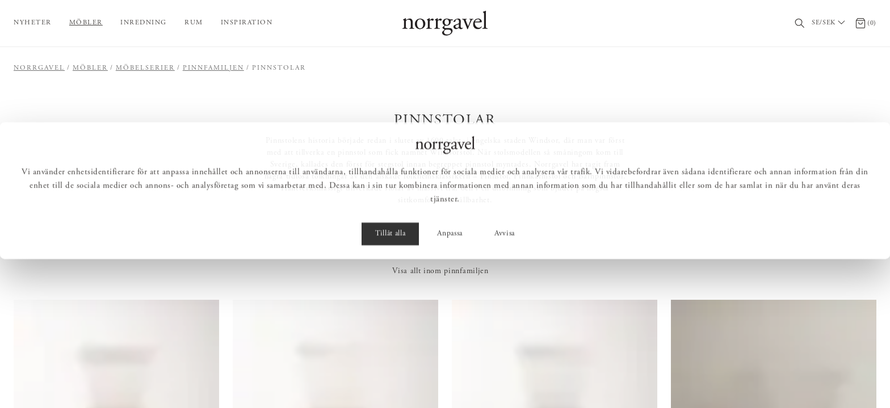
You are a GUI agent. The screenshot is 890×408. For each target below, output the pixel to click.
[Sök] (800, 23)
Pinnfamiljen (213, 68)
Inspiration (247, 22)
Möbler (86, 22)
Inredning (143, 22)
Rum (193, 22)
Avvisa (504, 383)
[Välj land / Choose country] (830, 23)
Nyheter (33, 22)
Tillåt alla (390, 383)
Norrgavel (39, 68)
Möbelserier (145, 68)
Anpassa (450, 383)
